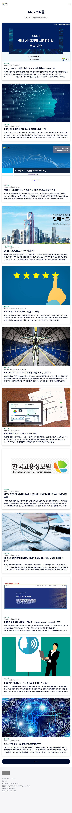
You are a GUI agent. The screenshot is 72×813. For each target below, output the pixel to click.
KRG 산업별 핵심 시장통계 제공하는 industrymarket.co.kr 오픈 (32, 621)
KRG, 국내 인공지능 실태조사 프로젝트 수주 (22, 743)
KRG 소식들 (7, 65)
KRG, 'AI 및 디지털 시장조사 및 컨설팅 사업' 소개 (25, 129)
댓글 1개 (23, 308)
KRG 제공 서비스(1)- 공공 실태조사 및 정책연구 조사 (26, 682)
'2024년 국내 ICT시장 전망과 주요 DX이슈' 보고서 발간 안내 (29, 189)
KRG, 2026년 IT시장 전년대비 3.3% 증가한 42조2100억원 (29, 68)
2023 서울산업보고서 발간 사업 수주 (19, 250)
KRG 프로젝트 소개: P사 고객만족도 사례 (21, 311)
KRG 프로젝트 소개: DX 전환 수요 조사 (20, 433)
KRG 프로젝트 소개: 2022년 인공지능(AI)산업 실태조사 (27, 372)
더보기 (36, 761)
